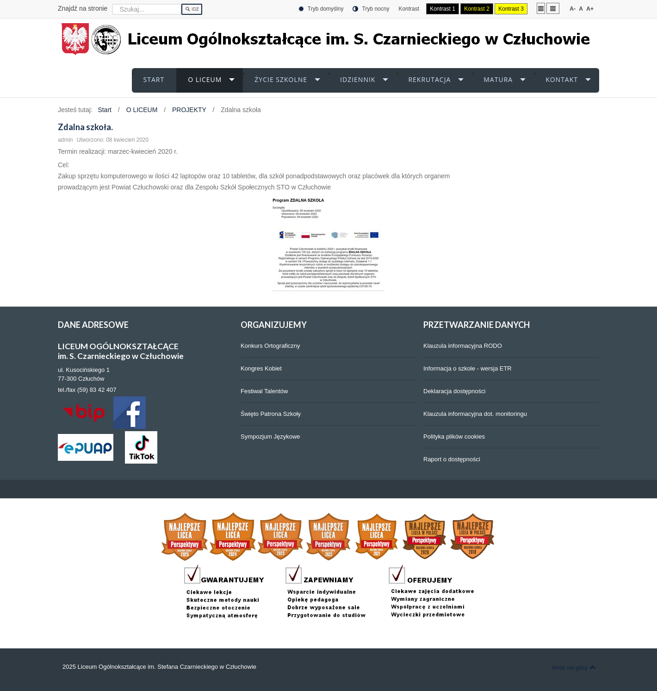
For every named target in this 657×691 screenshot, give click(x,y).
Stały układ (541, 8)
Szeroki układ (552, 8)
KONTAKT (561, 79)
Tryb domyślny (321, 9)
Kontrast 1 (442, 9)
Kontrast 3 (511, 9)
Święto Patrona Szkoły (271, 413)
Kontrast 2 (477, 9)
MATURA (498, 79)
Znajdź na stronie (82, 8)
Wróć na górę (574, 667)
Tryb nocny (371, 9)
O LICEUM (205, 79)
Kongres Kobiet (261, 368)
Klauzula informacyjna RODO (462, 345)
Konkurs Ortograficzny (270, 345)
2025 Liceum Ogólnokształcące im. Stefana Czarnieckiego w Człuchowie (159, 666)
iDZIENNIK (357, 79)
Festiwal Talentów (264, 391)
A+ (590, 9)
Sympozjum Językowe (270, 436)
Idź (192, 9)
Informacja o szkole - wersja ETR (467, 368)
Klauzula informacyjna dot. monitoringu (475, 413)
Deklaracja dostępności (454, 391)
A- (573, 9)
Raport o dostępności (451, 459)
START (154, 79)
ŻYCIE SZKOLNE (280, 79)
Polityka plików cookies (454, 436)
